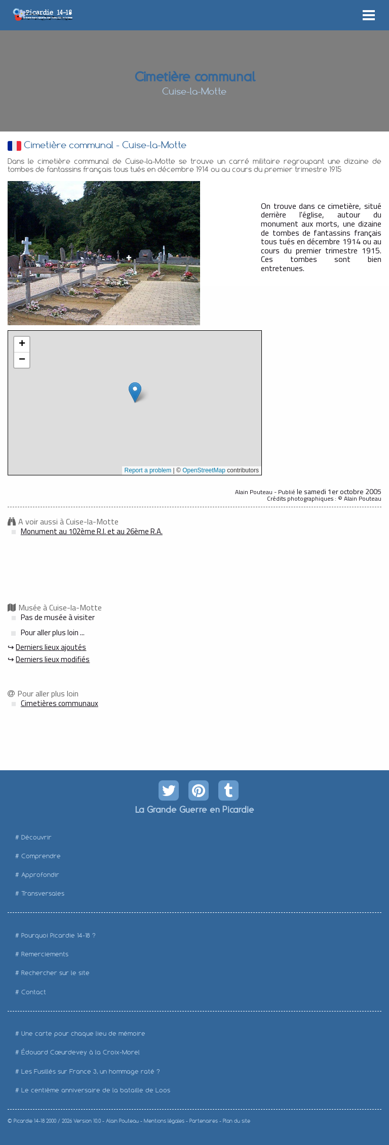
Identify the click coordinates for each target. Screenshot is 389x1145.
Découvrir (36, 837)
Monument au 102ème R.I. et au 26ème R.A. (92, 531)
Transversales (42, 893)
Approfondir (40, 874)
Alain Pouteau (122, 1121)
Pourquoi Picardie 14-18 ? (58, 935)
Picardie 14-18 (29, 1121)
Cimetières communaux (59, 703)
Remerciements (44, 954)
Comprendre (41, 856)
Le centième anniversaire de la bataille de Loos (95, 1090)
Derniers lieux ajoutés (51, 647)
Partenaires (203, 1121)
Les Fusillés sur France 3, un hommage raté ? (90, 1071)
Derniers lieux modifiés (53, 659)
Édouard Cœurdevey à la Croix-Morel (80, 1052)
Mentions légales (164, 1121)
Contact (33, 992)
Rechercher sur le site (55, 973)
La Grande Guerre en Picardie (194, 809)
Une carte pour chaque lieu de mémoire (83, 1033)
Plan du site (236, 1121)
